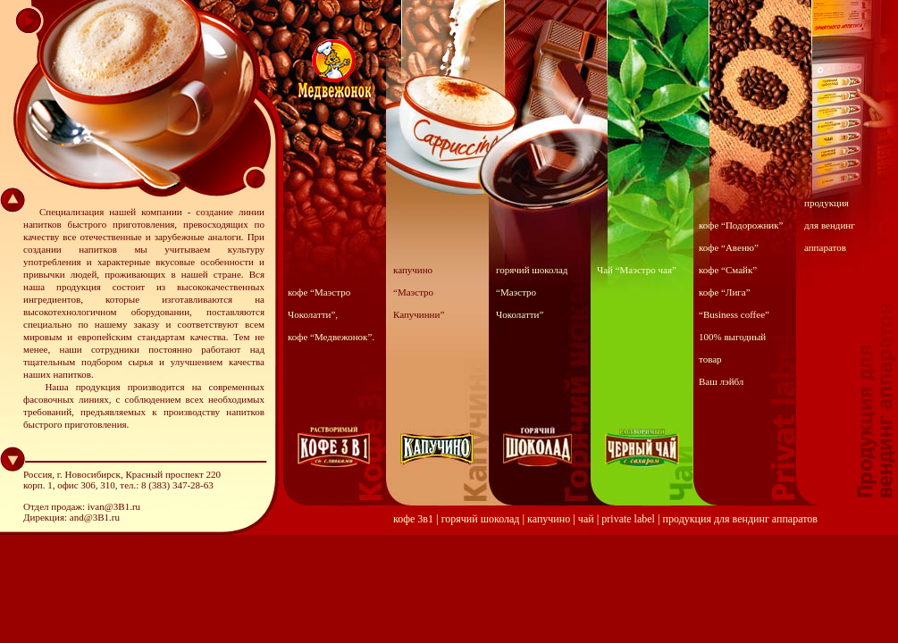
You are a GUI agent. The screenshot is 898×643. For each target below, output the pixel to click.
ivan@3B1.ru (114, 506)
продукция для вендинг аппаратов (829, 225)
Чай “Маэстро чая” (636, 269)
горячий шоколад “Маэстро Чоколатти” (531, 292)
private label (628, 519)
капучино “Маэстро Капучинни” (418, 292)
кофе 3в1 (413, 519)
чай (586, 519)
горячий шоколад (480, 519)
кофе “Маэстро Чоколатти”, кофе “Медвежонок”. (331, 314)
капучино (548, 519)
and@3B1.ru (95, 517)
